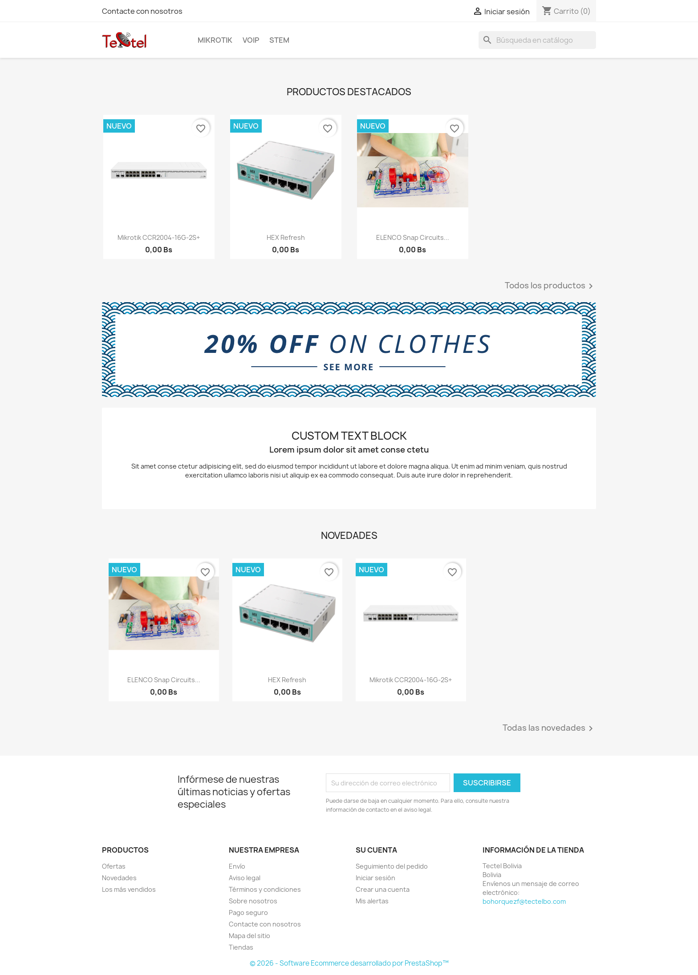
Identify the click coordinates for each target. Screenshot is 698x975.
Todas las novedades (549, 728)
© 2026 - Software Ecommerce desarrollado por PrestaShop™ (349, 963)
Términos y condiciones (265, 889)
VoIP (251, 40)
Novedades (119, 878)
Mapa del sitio (249, 935)
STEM (279, 40)
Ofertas (114, 866)
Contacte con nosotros (142, 11)
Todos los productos (550, 286)
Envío (237, 866)
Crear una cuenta (383, 889)
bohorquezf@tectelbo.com (524, 901)
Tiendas (241, 947)
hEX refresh (286, 237)
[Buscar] (537, 40)
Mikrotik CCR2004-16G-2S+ (159, 237)
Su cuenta (376, 850)
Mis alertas (372, 901)
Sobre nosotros (253, 901)
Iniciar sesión (375, 878)
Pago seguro (248, 912)
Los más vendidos (129, 889)
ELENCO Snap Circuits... (412, 237)
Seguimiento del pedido (392, 866)
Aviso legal (244, 878)
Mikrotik (215, 40)
